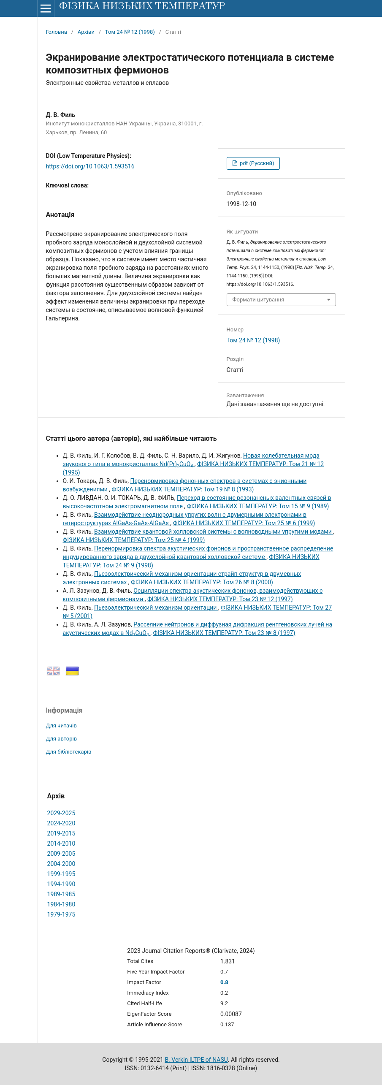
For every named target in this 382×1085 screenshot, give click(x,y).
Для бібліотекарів (69, 752)
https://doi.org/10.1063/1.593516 (90, 166)
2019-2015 (61, 833)
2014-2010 (61, 843)
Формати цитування (258, 299)
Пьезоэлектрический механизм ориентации (156, 607)
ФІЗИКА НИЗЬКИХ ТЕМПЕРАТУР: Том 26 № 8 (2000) (202, 582)
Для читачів (61, 725)
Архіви (86, 32)
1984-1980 (61, 904)
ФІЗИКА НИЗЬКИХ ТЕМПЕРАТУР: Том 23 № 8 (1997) (224, 632)
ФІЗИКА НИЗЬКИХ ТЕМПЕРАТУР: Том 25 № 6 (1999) (244, 523)
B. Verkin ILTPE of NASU (196, 1059)
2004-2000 (61, 863)
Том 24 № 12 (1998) (130, 32)
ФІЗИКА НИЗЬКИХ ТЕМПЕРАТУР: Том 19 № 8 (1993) (183, 489)
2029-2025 (61, 813)
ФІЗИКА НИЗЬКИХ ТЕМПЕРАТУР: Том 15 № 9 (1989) (258, 506)
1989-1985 (61, 894)
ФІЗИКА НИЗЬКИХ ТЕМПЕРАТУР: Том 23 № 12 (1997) (220, 599)
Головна (56, 32)
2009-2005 (61, 853)
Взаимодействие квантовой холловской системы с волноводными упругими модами (213, 531)
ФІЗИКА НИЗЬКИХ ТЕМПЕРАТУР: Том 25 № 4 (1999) (134, 540)
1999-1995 (61, 874)
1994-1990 (61, 884)
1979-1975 (61, 914)
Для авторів (61, 738)
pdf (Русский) (256, 163)
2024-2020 (61, 823)
